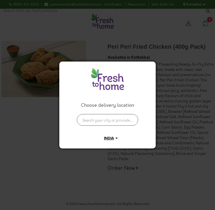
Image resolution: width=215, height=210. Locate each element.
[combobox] (107, 117)
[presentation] (107, 120)
